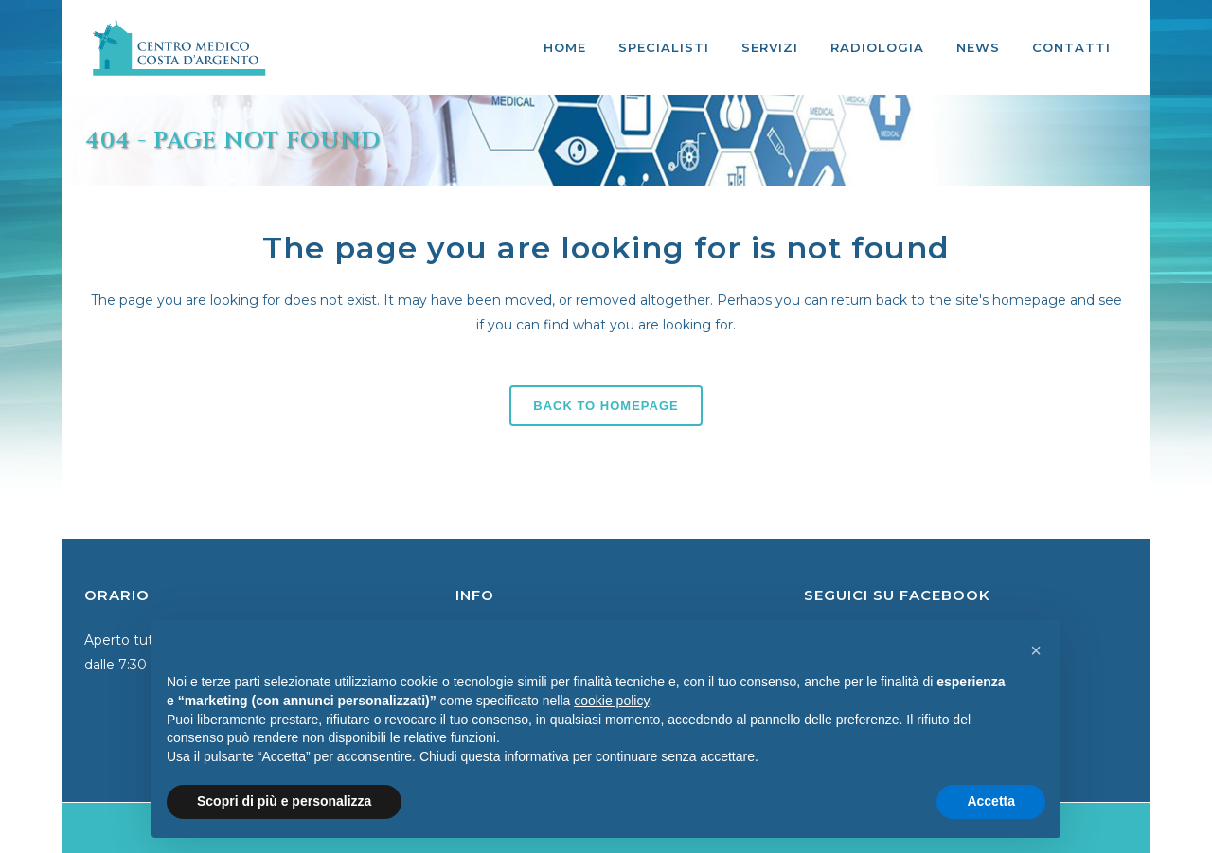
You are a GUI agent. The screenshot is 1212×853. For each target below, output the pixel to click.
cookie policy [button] (611, 700)
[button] (1036, 650)
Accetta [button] (991, 801)
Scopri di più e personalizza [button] (284, 801)
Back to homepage (605, 406)
